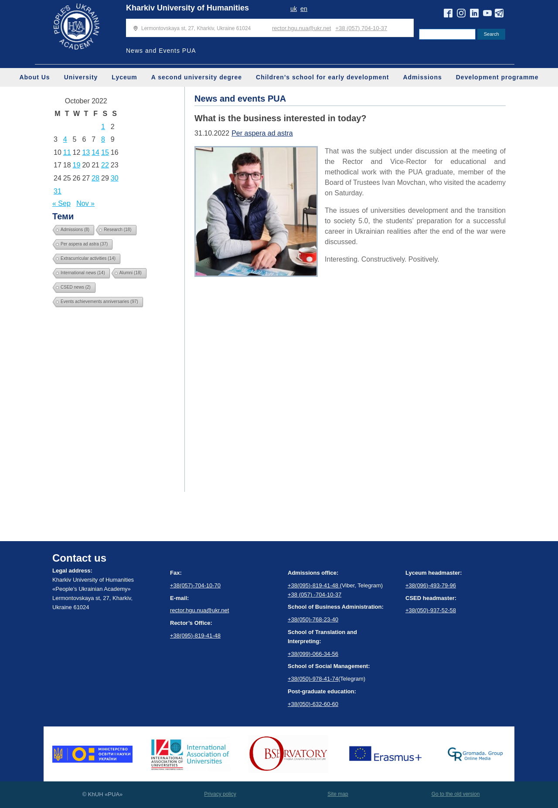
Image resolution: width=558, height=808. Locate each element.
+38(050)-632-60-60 (313, 704)
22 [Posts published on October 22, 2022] (105, 165)
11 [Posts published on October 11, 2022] (67, 152)
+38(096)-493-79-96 (430, 585)
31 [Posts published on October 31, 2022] (57, 191)
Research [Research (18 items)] (117, 229)
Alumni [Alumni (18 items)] (130, 272)
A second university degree (196, 77)
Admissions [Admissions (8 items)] (75, 229)
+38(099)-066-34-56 (313, 654)
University (81, 77)
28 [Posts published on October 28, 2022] (95, 178)
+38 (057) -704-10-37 (314, 594)
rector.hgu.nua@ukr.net (301, 28)
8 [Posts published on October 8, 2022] (103, 139)
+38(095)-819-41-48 (195, 635)
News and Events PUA (161, 50)
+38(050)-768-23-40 (313, 619)
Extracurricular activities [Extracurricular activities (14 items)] (88, 258)
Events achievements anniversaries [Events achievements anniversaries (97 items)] (99, 301)
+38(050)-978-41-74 (313, 678)
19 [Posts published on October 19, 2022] (77, 165)
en (303, 8)
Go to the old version (456, 794)
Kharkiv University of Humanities (187, 7)
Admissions (422, 77)
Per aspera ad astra (262, 133)
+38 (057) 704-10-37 (361, 28)
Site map (337, 794)
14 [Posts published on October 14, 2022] (95, 152)
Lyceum (124, 77)
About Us (34, 77)
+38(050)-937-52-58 (430, 610)
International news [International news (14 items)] (83, 272)
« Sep (61, 203)
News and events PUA (240, 98)
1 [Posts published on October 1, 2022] (103, 126)
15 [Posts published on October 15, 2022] (105, 152)
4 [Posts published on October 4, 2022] (65, 139)
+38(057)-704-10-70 (195, 585)
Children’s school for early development (322, 77)
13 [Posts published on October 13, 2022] (86, 152)
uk (293, 8)
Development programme (497, 77)
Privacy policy (220, 794)
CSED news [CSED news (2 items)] (76, 287)
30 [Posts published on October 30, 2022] (115, 178)
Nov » (85, 203)
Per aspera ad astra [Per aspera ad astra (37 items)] (84, 244)
